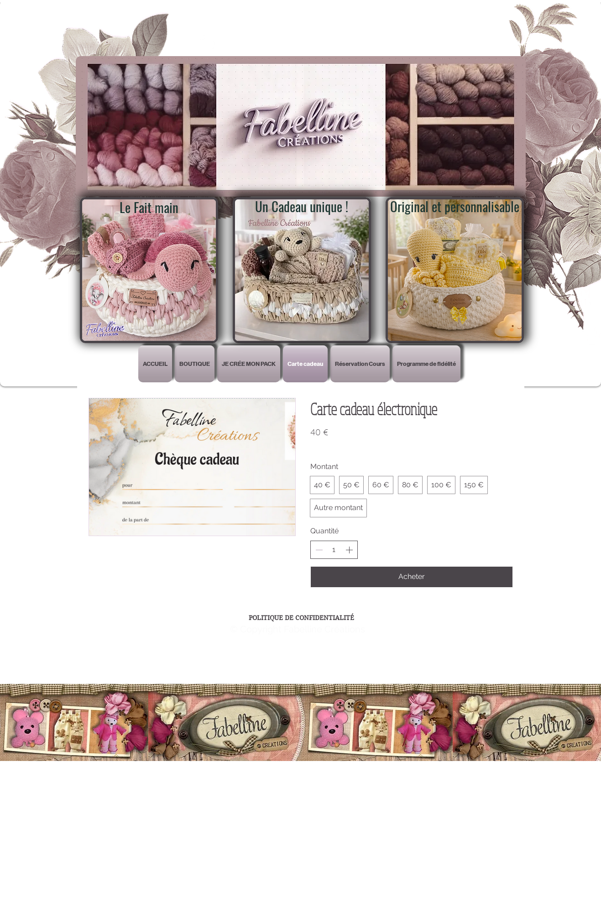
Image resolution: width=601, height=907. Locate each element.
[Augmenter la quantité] (349, 549)
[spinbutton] (334, 550)
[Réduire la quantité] (319, 549)
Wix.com (302, 680)
